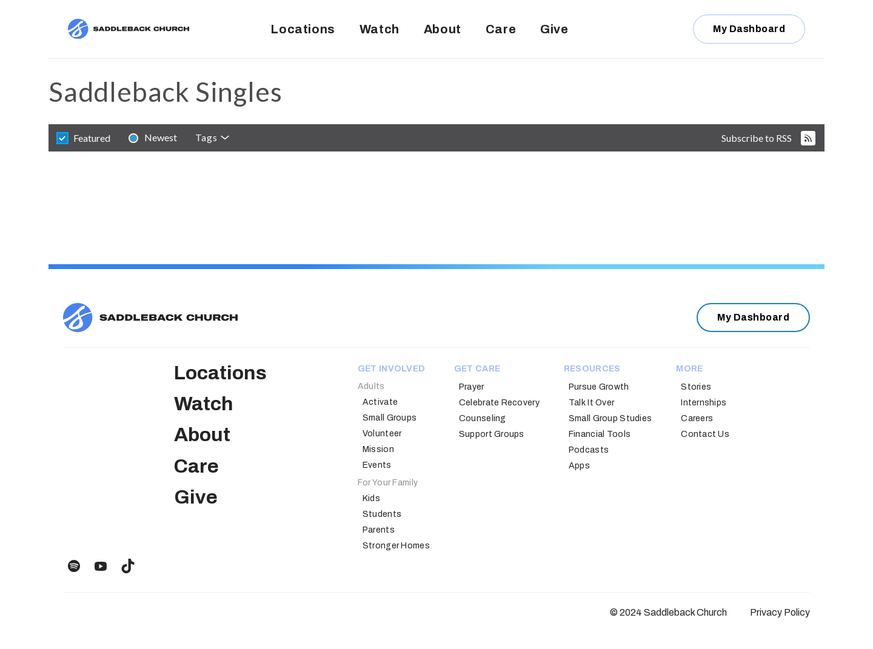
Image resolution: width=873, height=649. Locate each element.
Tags (206, 137)
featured (91, 138)
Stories (696, 386)
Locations (302, 29)
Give (554, 29)
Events (377, 465)
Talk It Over (591, 402)
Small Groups (389, 417)
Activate (380, 402)
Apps (579, 465)
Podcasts (589, 449)
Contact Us (705, 434)
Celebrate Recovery (499, 402)
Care (501, 29)
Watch (380, 29)
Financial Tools (599, 434)
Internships (703, 402)
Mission (378, 449)
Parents (379, 529)
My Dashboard (749, 29)
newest (160, 137)
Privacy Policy (780, 612)
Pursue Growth (599, 386)
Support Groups (491, 434)
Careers (697, 418)
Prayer (471, 386)
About (442, 29)
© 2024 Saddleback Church (668, 612)
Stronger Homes (396, 545)
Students (382, 514)
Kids (371, 498)
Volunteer (382, 433)
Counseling (482, 418)
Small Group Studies (610, 418)
